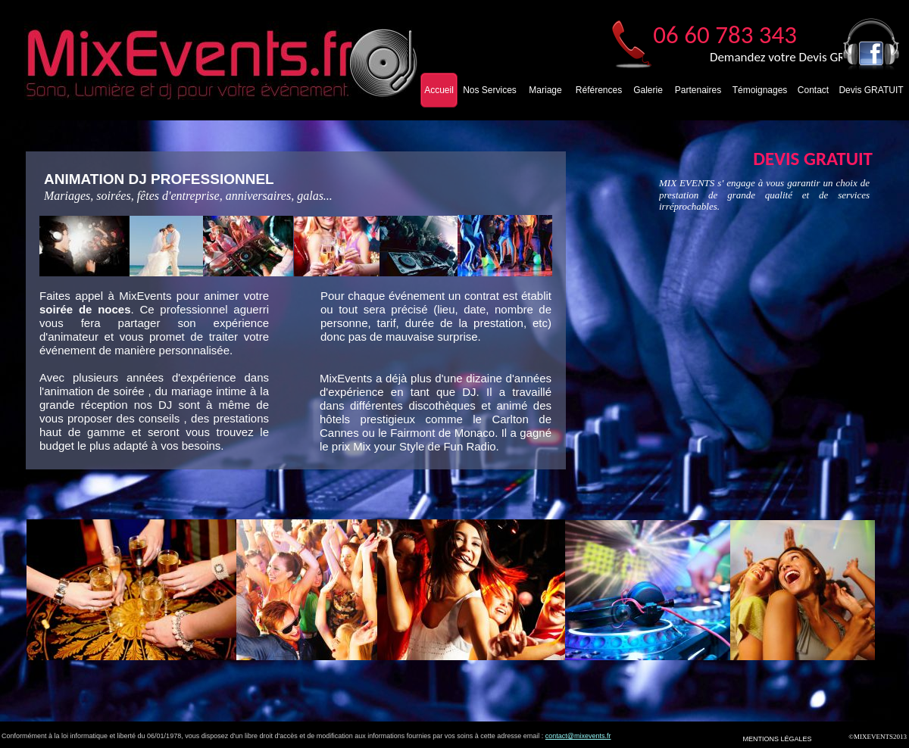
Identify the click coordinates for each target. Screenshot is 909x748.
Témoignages (760, 90)
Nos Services (490, 90)
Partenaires (698, 90)
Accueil (439, 90)
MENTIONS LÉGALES (776, 739)
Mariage (545, 90)
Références (599, 90)
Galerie (648, 90)
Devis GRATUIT (871, 90)
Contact (813, 90)
